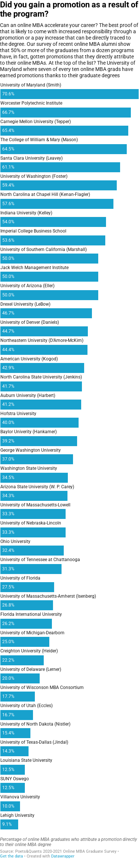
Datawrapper (63, 856)
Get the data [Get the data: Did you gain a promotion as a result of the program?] (11, 856)
